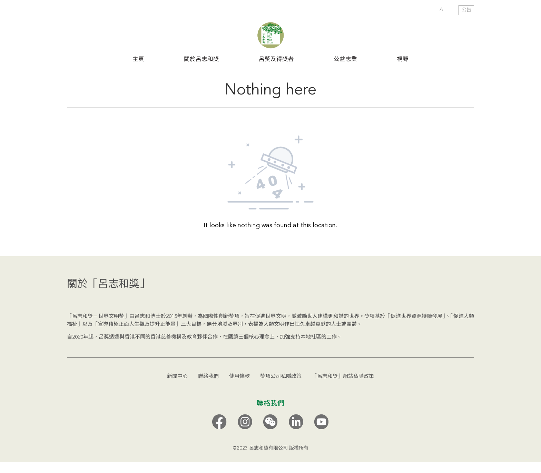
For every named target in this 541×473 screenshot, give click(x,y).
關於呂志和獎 (201, 59)
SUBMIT (427, 10)
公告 (466, 10)
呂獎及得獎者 (276, 59)
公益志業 (345, 59)
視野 (403, 59)
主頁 (138, 59)
